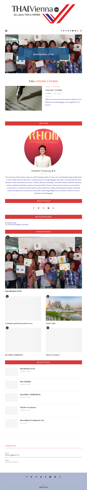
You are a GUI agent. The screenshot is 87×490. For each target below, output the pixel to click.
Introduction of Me (13, 291)
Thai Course (56, 86)
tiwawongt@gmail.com (12, 455)
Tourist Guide (44, 53)
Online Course (53, 90)
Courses (47, 86)
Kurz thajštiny (25, 381)
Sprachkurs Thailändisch (14, 355)
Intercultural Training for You (32, 420)
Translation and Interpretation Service (19, 323)
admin (49, 93)
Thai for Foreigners (53, 355)
